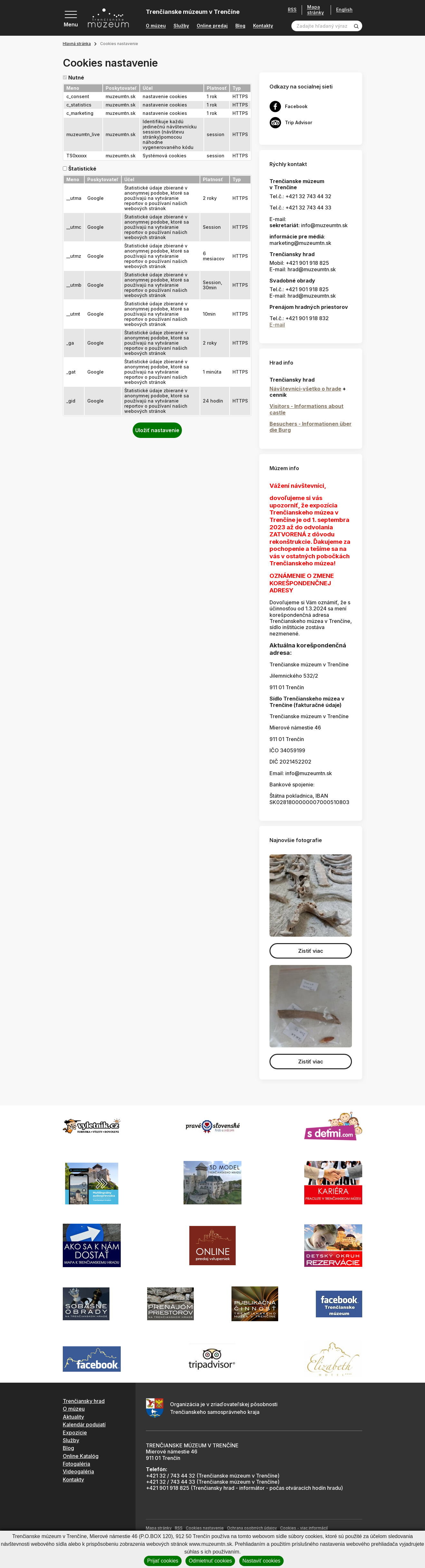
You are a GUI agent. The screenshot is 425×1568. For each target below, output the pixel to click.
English (344, 9)
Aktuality (73, 1417)
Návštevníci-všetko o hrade (305, 388)
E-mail (277, 324)
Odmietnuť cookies (210, 1560)
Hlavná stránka (77, 43)
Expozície (75, 1432)
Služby (181, 25)
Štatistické (82, 169)
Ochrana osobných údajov (252, 1528)
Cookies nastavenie (205, 1528)
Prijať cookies (162, 1560)
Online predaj (212, 25)
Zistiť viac (310, 951)
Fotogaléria (76, 1464)
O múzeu (156, 25)
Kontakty (263, 25)
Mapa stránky (315, 10)
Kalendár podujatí (84, 1424)
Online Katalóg (81, 1456)
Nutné (76, 78)
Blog (240, 25)
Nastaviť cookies (261, 1560)
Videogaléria (78, 1471)
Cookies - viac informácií (304, 1528)
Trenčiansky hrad (84, 1401)
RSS (292, 9)
